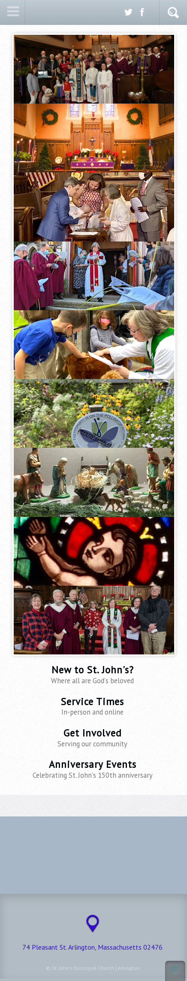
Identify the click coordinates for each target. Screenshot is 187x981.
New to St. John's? (92, 674)
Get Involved (92, 738)
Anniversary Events (92, 769)
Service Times (92, 706)
